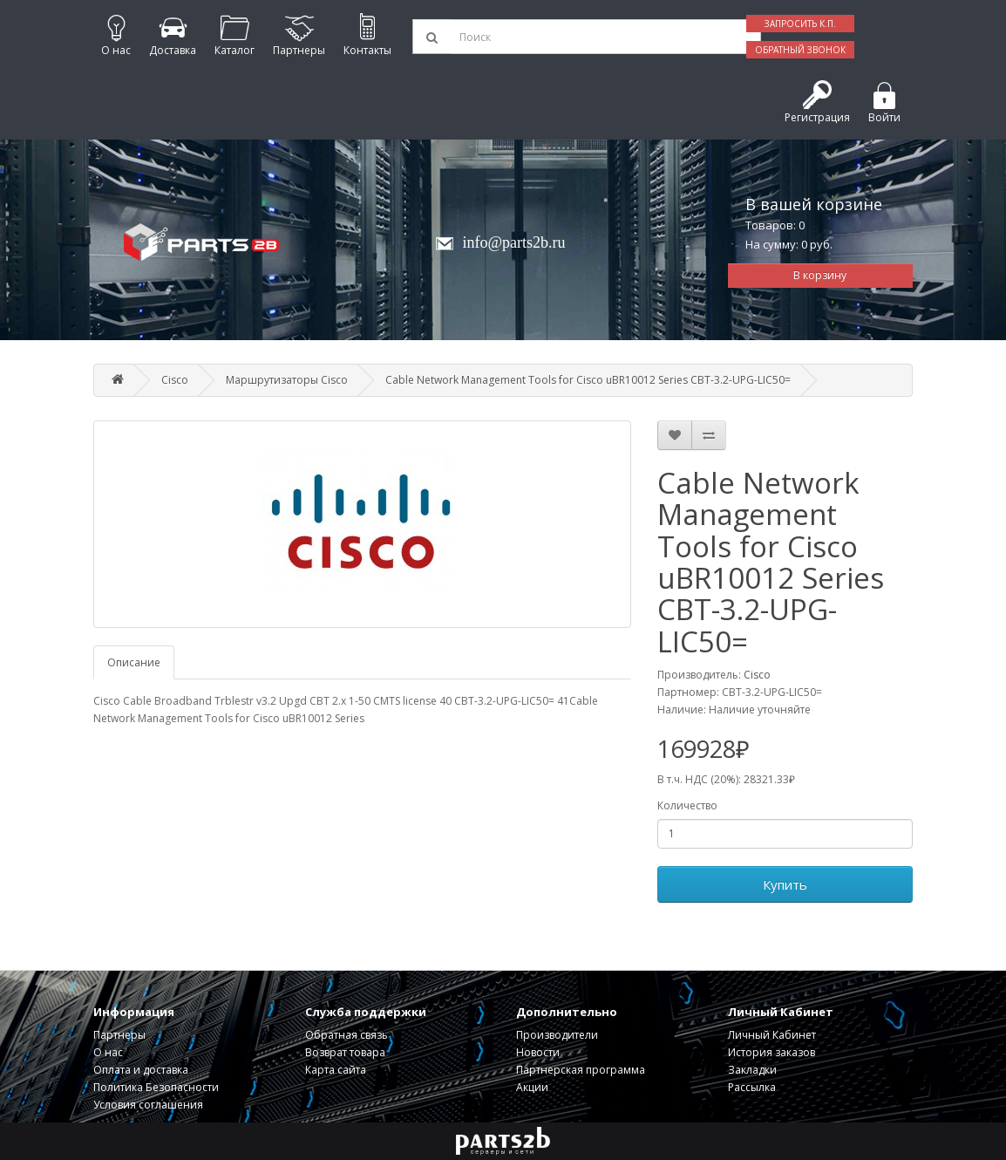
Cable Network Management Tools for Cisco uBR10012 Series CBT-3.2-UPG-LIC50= (588, 379)
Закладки (752, 1069)
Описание (133, 662)
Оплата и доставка (140, 1069)
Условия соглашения (148, 1104)
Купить (785, 884)
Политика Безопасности (156, 1087)
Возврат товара (345, 1052)
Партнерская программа (580, 1069)
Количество (687, 805)
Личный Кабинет (772, 1034)
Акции (532, 1087)
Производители (557, 1034)
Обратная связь (346, 1034)
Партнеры (119, 1034)
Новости (538, 1052)
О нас (108, 1052)
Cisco (174, 379)
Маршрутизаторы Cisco (287, 379)
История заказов (771, 1052)
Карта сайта (335, 1069)
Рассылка (752, 1087)
